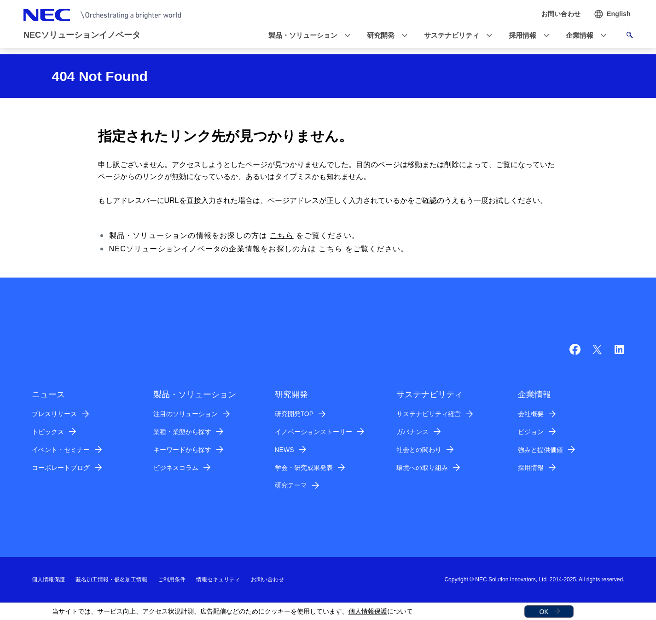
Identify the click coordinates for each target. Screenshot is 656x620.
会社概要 (531, 413)
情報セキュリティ (218, 579)
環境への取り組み (422, 467)
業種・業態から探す (182, 431)
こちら (282, 235)
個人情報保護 (367, 611)
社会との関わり (418, 449)
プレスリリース (54, 413)
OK (543, 611)
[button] (306, 35)
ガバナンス (412, 431)
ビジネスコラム (175, 467)
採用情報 (531, 467)
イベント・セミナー (61, 449)
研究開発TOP (294, 413)
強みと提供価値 (540, 449)
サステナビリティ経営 (428, 413)
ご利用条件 (172, 579)
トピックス (48, 431)
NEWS (284, 449)
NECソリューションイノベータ (81, 35)
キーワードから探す (182, 449)
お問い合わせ (267, 579)
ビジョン (531, 431)
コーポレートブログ (61, 467)
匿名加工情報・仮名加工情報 (111, 579)
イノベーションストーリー (313, 431)
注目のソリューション (185, 413)
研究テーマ (291, 485)
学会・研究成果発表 (304, 467)
